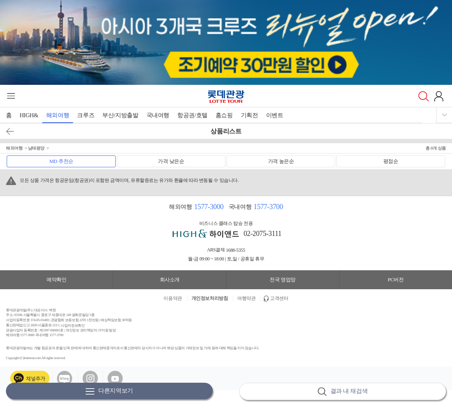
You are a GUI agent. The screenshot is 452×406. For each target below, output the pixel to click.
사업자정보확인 (72, 325)
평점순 (390, 161)
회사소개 (170, 280)
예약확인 (56, 280)
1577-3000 (208, 207)
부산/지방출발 (120, 115)
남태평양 (36, 148)
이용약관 (172, 298)
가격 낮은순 (171, 161)
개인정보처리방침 (209, 298)
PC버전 (395, 280)
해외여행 (57, 115)
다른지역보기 (109, 391)
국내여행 (157, 115)
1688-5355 (235, 250)
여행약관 (246, 298)
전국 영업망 (283, 280)
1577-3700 (268, 207)
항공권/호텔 (192, 115)
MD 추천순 (61, 161)
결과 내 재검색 (343, 391)
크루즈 (85, 115)
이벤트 (274, 115)
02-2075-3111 (262, 234)
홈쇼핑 (224, 115)
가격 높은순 (281, 161)
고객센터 (279, 298)
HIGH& (29, 115)
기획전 (249, 115)
